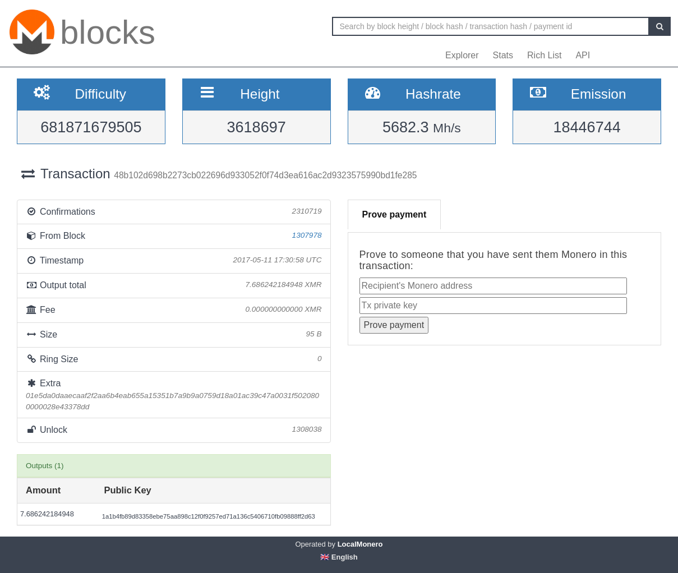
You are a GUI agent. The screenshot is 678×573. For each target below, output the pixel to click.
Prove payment (394, 214)
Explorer (462, 55)
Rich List (544, 55)
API (582, 55)
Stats (503, 55)
